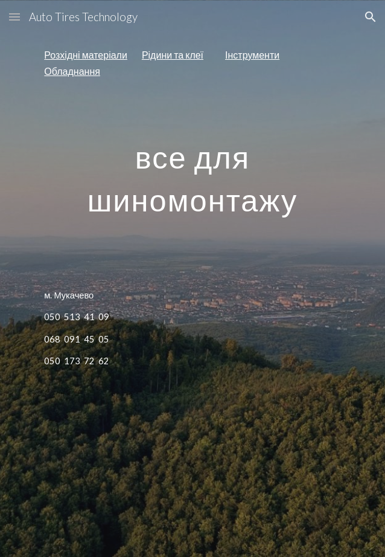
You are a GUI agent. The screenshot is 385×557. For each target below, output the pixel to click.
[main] (192, 63)
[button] (14, 16)
